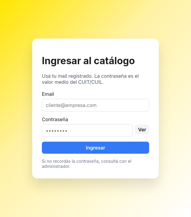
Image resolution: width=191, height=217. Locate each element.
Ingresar (95, 148)
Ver (142, 130)
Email (95, 101)
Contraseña (95, 126)
